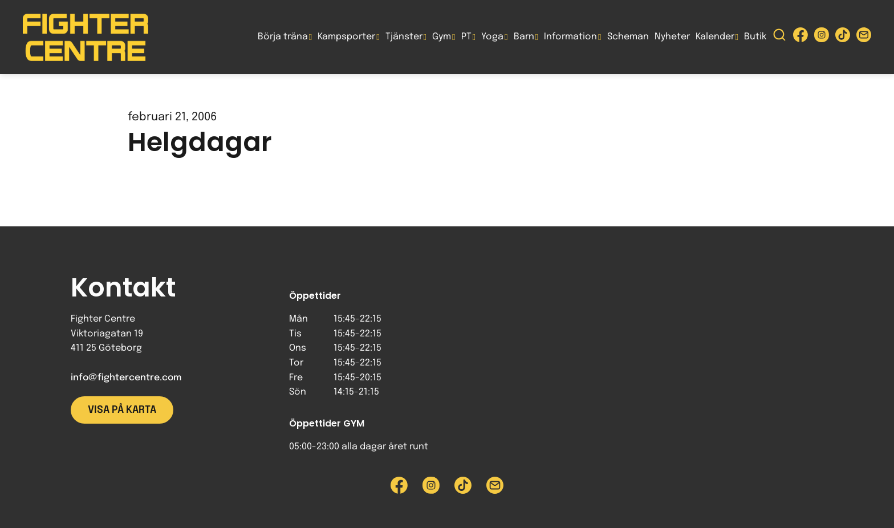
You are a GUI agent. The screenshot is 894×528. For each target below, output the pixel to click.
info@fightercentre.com (126, 378)
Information (570, 37)
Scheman (628, 37)
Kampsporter (346, 37)
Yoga (492, 37)
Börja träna (283, 37)
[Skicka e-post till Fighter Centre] (863, 37)
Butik (755, 37)
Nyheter (672, 37)
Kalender (715, 37)
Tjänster (403, 37)
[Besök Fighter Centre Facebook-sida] (800, 37)
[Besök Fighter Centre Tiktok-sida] (842, 37)
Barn (524, 37)
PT (466, 37)
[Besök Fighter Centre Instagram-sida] (821, 37)
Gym (441, 37)
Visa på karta (122, 410)
